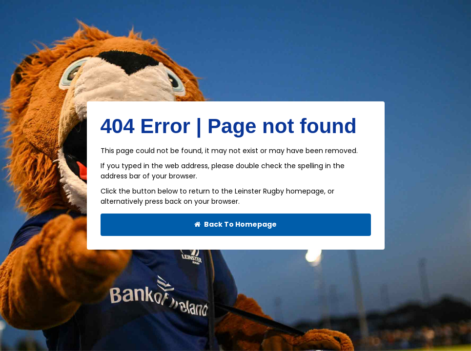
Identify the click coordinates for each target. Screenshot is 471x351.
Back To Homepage (235, 224)
